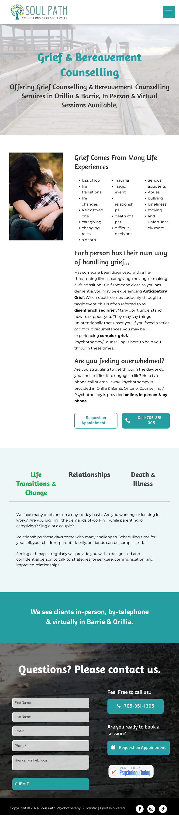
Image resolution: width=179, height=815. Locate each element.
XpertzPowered (112, 808)
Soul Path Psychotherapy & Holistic (68, 808)
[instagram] (151, 809)
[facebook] (140, 809)
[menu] (169, 12)
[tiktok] (163, 809)
